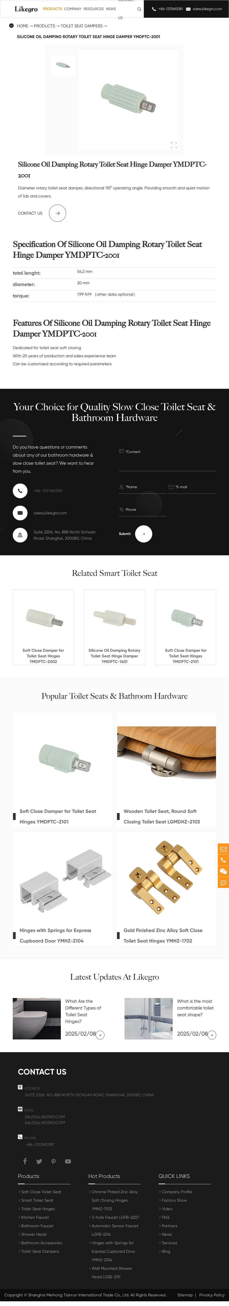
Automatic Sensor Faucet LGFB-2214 (115, 1234)
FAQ (166, 1222)
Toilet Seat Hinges (38, 1213)
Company (72, 9)
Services (169, 1247)
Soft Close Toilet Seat (41, 1196)
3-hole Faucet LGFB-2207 (115, 1222)
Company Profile (177, 1196)
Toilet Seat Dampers (40, 1256)
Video (167, 1213)
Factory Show (174, 1205)
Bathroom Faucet (37, 1230)
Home (22, 26)
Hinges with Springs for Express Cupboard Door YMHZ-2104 (113, 1256)
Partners (169, 1230)
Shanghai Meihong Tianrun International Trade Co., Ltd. (78, 1299)
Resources (94, 9)
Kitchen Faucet (35, 1222)
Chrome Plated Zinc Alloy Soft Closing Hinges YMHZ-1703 (115, 1205)
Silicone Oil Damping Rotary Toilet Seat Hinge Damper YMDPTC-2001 (88, 36)
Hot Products (104, 1181)
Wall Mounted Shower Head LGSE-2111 (112, 1277)
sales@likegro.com (207, 9)
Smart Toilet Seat (37, 1205)
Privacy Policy (212, 1299)
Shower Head (33, 1239)
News (111, 9)
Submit (135, 534)
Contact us (42, 213)
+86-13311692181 (171, 9)
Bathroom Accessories (41, 1247)
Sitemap (185, 1299)
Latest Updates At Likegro (114, 977)
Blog (166, 1256)
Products (52, 9)
